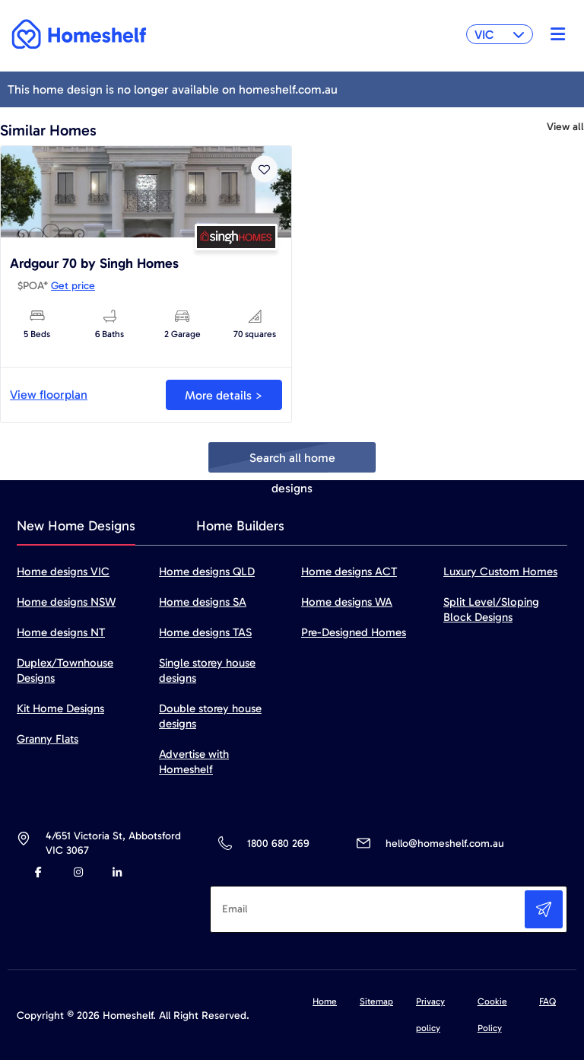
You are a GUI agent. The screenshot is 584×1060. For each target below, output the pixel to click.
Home (325, 1001)
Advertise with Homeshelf (194, 761)
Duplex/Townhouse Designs (65, 670)
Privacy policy (430, 1014)
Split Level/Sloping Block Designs (491, 609)
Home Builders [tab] (240, 525)
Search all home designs (292, 461)
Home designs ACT (349, 571)
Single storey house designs (207, 670)
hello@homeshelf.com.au (445, 843)
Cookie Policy (492, 1014)
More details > (224, 395)
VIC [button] (499, 34)
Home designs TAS (205, 632)
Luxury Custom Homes (500, 571)
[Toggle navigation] (554, 34)
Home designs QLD (207, 571)
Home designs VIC (63, 571)
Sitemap (376, 1001)
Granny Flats (47, 739)
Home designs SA (202, 602)
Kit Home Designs (60, 708)
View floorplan (48, 394)
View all (565, 127)
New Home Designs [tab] (76, 525)
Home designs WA (346, 602)
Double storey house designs (210, 716)
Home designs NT (61, 632)
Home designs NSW (66, 602)
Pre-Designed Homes (353, 632)
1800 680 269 (278, 843)
